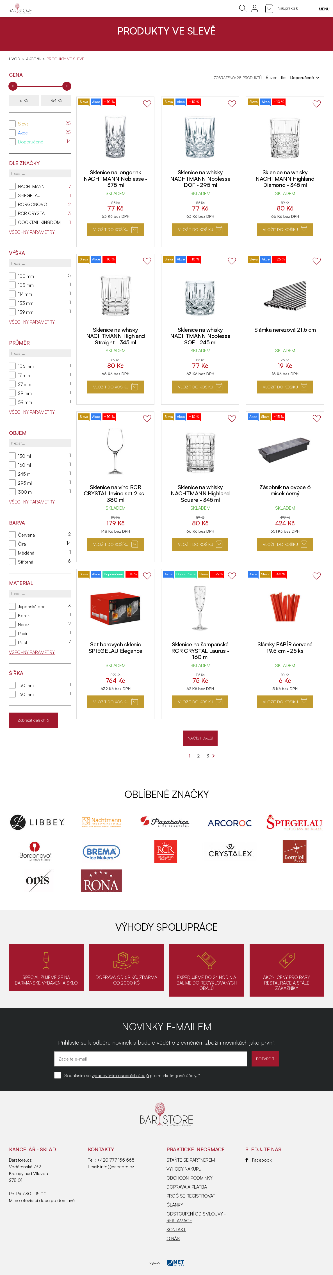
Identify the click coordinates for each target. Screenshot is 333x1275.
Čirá (22, 543)
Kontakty (101, 1149)
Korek (23, 615)
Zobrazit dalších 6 (33, 720)
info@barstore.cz (117, 1166)
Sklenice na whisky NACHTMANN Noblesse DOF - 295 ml (200, 178)
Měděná (26, 552)
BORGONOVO (32, 204)
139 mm (25, 312)
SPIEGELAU (29, 195)
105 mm (26, 285)
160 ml (24, 465)
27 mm (24, 384)
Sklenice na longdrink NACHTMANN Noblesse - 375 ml (115, 178)
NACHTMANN (31, 186)
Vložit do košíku (115, 229)
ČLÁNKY (174, 1205)
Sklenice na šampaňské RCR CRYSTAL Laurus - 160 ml (200, 650)
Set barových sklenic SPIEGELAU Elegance (116, 647)
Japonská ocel (32, 606)
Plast (22, 642)
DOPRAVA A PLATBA (186, 1187)
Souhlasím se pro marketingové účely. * (132, 1075)
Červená (26, 534)
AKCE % (33, 59)
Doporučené (30, 141)
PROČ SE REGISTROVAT (190, 1196)
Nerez (23, 624)
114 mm (25, 294)
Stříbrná (25, 561)
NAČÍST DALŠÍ (200, 738)
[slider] (12, 86)
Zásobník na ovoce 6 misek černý (285, 490)
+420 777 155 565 (115, 1160)
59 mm (25, 402)
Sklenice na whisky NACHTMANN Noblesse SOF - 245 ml (200, 336)
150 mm (26, 685)
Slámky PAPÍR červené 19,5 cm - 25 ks (285, 647)
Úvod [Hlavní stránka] (14, 59)
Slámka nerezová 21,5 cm (285, 329)
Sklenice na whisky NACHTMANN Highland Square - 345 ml (200, 493)
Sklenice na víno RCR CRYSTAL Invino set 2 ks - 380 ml (116, 493)
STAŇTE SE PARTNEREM (190, 1160)
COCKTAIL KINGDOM (39, 222)
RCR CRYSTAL (32, 213)
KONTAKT (176, 1229)
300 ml (25, 492)
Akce (23, 132)
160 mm (26, 694)
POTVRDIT (261, 1058)
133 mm (25, 303)
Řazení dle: (293, 77)
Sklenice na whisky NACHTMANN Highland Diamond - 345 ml (285, 178)
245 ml (24, 474)
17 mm (24, 375)
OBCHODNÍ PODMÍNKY (189, 1178)
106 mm (26, 366)
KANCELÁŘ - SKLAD (32, 1149)
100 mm (26, 276)
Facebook (258, 1160)
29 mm (25, 393)
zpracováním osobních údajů (120, 1075)
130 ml (24, 456)
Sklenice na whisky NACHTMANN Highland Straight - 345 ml (115, 336)
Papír (23, 633)
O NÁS (173, 1238)
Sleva (23, 123)
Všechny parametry (32, 232)
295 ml (25, 483)
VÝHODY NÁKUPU (183, 1169)
